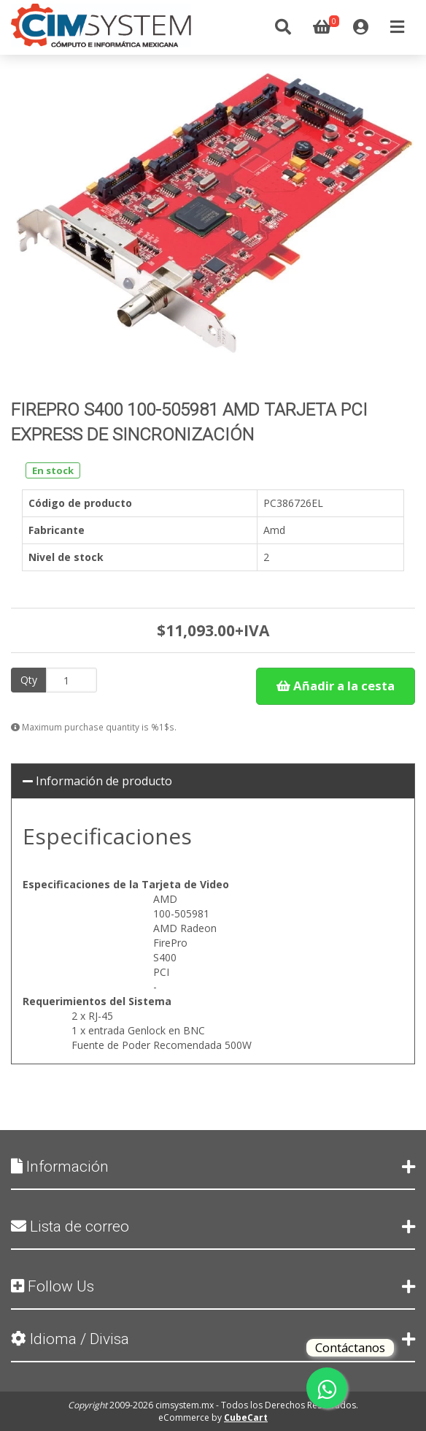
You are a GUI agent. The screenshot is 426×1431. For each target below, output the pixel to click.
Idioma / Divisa (213, 1339)
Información (213, 1167)
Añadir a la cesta (335, 685)
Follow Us (213, 1286)
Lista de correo (213, 1226)
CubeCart (246, 1417)
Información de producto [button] (97, 781)
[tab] (213, 781)
